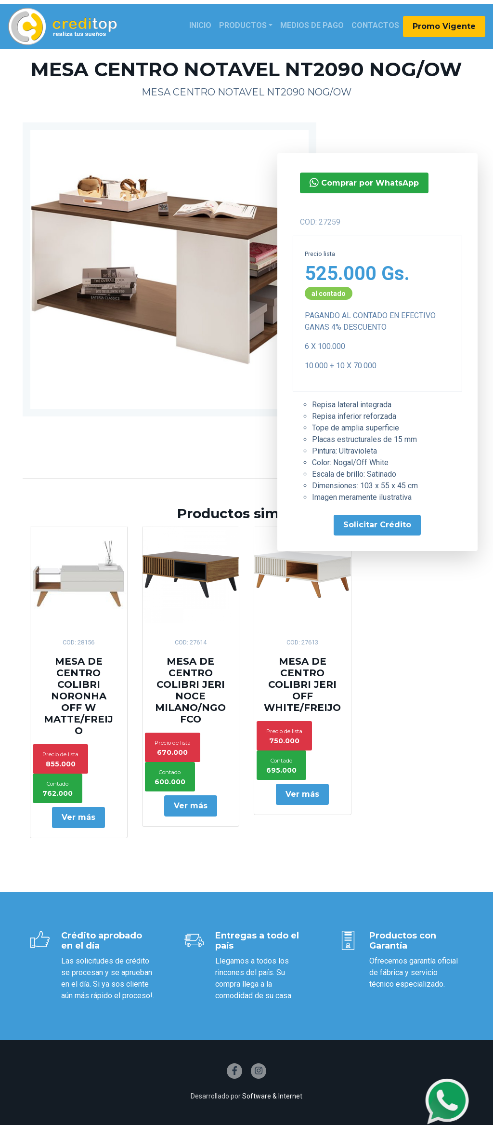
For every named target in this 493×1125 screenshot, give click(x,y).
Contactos (375, 25)
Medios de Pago (312, 25)
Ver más (78, 817)
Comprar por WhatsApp (364, 182)
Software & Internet (272, 1096)
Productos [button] (243, 25)
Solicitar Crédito (377, 524)
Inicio (200, 25)
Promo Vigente (444, 26)
